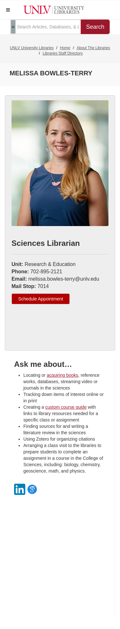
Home (65, 48)
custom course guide (65, 407)
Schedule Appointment (40, 298)
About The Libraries (93, 48)
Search (95, 27)
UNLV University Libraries (31, 48)
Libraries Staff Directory (63, 53)
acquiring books (62, 375)
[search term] (45, 26)
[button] (8, 10)
